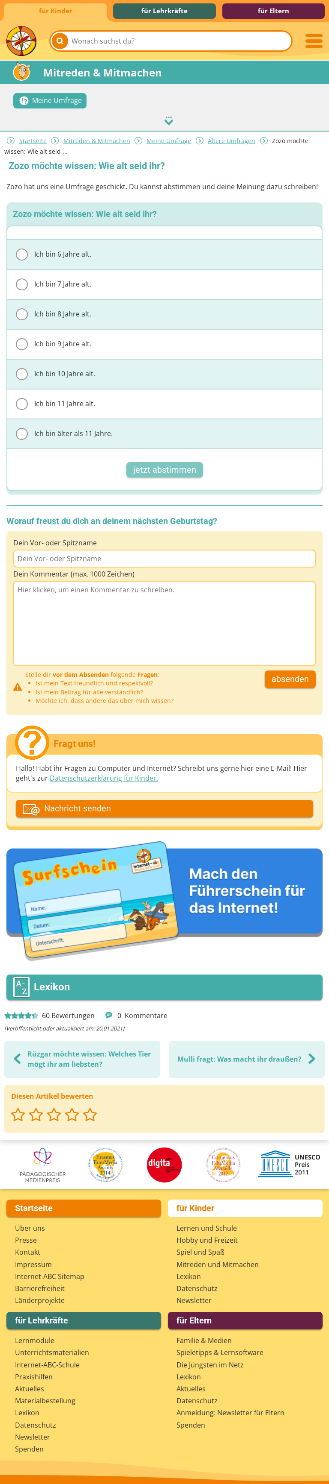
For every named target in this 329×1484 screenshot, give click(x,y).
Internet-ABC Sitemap (49, 1274)
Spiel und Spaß (200, 1250)
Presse (26, 1238)
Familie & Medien (204, 1338)
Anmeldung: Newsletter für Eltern (230, 1410)
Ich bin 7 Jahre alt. (53, 282)
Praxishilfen (34, 1374)
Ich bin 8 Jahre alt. (53, 312)
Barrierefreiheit (40, 1286)
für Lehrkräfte (164, 10)
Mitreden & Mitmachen (96, 139)
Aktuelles (29, 1386)
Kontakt (27, 1250)
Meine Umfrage (169, 139)
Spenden (29, 1447)
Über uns (30, 1226)
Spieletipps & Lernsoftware (219, 1350)
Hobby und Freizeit (207, 1238)
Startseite (33, 139)
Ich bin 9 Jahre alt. (53, 342)
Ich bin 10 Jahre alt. (55, 372)
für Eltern (273, 10)
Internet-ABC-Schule (47, 1362)
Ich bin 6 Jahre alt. (53, 252)
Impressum (33, 1262)
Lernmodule (34, 1338)
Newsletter (194, 1298)
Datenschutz (197, 1286)
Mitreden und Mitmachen (217, 1262)
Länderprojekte (40, 1298)
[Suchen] (60, 41)
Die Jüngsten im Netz (210, 1362)
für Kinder (55, 10)
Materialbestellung (45, 1398)
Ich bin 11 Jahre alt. (55, 401)
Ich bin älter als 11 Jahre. (64, 431)
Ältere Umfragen (231, 139)
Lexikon (188, 1274)
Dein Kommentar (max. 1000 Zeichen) (74, 572)
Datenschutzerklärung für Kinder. (104, 776)
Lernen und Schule (206, 1226)
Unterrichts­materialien (52, 1350)
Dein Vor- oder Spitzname (55, 540)
